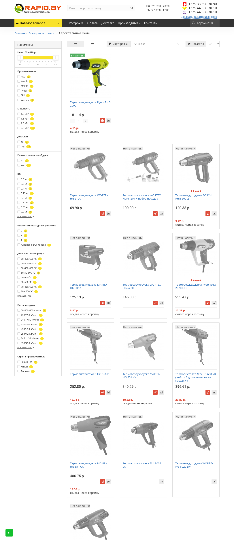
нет (24, 146)
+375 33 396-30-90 (202, 4)
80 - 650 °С (27, 291)
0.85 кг (25, 207)
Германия (27, 362)
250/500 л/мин (30, 324)
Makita (25, 86)
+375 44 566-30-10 (202, 8)
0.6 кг (24, 184)
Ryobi (24, 90)
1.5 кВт (25, 114)
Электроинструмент (42, 33)
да (23, 142)
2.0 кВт (26, 128)
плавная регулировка (34, 245)
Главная (19, 33)
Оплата (92, 23)
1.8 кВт (25, 123)
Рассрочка (76, 23)
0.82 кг (25, 202)
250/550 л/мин (30, 329)
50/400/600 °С (29, 259)
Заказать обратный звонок (199, 16)
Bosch (25, 81)
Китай (25, 366)
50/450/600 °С (29, 268)
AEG (24, 76)
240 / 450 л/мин (30, 319)
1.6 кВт (25, 118)
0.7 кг (24, 188)
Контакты (151, 23)
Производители (129, 23)
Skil (23, 95)
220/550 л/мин (30, 315)
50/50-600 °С (28, 272)
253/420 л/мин (30, 334)
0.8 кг (24, 198)
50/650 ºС (27, 277)
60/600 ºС (27, 282)
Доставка (107, 23)
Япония (26, 371)
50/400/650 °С (29, 263)
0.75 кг (25, 193)
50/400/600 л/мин (31, 310)
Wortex (25, 100)
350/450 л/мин (30, 343)
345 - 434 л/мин (30, 338)
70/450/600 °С (29, 287)
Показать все (26, 216)
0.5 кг (24, 179)
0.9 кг (24, 212)
